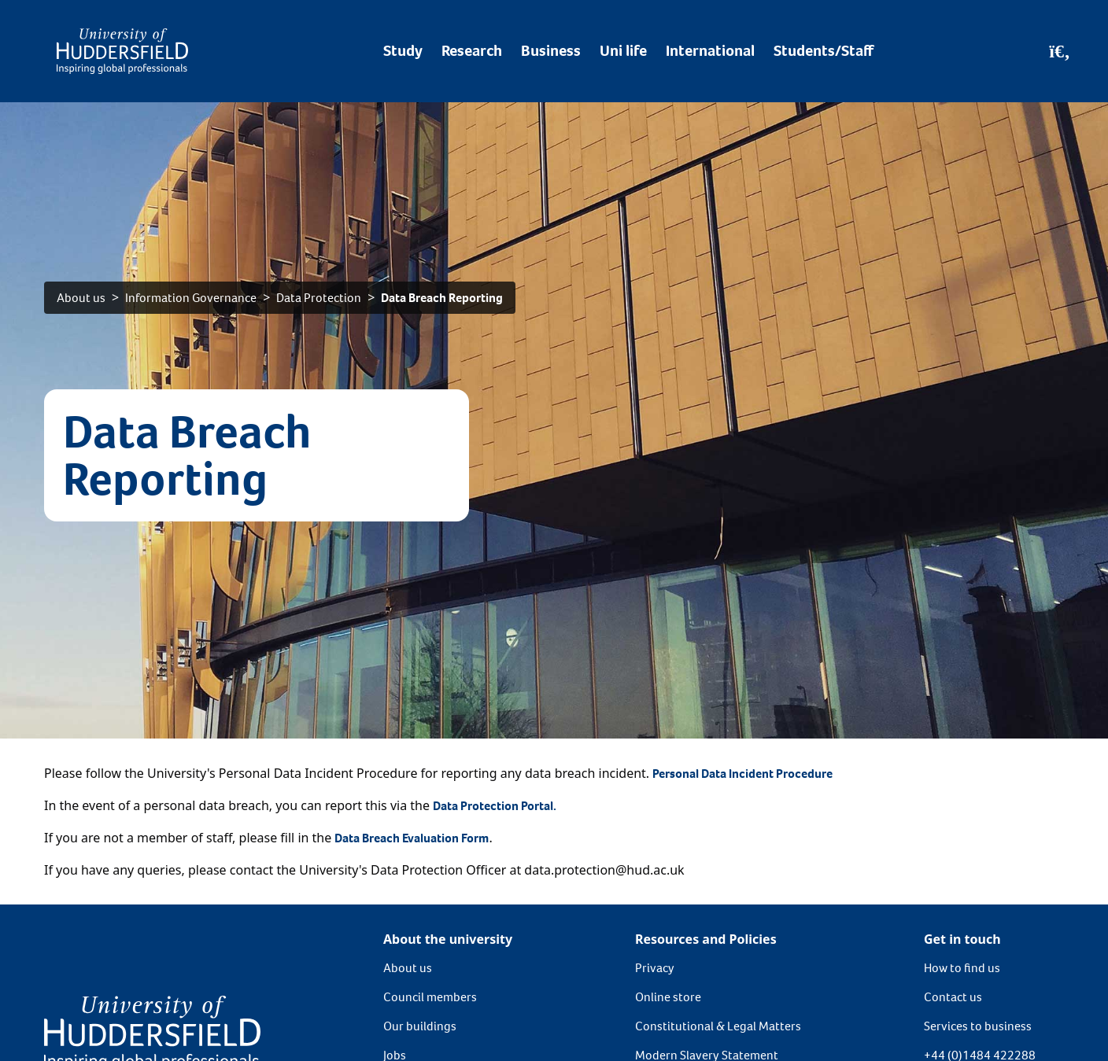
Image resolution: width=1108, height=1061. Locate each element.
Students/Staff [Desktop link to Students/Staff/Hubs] (823, 50)
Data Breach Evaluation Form (411, 838)
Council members (430, 997)
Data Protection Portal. (496, 806)
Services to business (978, 1026)
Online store (668, 997)
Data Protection (318, 297)
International (710, 50)
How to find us (962, 968)
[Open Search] (1059, 51)
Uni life (623, 50)
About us (81, 297)
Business (551, 50)
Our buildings (419, 1026)
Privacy (654, 968)
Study (403, 50)
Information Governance (191, 297)
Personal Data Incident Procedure (742, 773)
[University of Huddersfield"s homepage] (152, 1031)
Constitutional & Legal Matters (718, 1026)
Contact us (953, 997)
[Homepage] (122, 51)
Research (471, 50)
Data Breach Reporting (442, 297)
